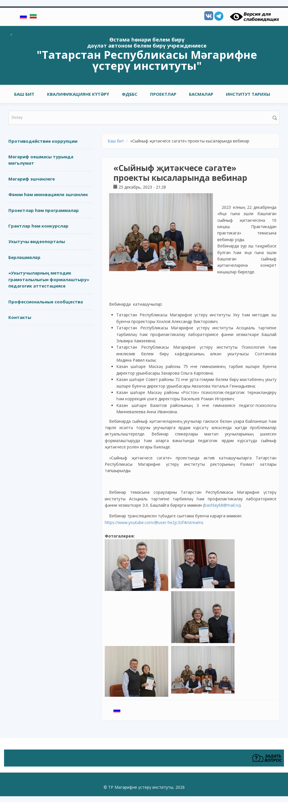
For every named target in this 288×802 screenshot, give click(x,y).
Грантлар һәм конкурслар (38, 226)
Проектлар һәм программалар (43, 210)
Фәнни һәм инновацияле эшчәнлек (48, 194)
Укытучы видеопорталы (36, 241)
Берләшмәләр (24, 257)
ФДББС (129, 94)
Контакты (19, 317)
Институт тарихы (248, 94)
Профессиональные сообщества (45, 302)
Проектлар (163, 94)
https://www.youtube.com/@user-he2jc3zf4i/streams (154, 522)
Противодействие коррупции (42, 141)
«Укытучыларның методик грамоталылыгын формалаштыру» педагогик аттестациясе (48, 279)
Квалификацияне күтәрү (78, 94)
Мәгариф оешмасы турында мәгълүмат (40, 160)
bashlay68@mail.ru (221, 505)
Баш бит (24, 94)
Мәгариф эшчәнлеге (31, 179)
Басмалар (201, 94)
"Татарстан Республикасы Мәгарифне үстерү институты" (147, 60)
